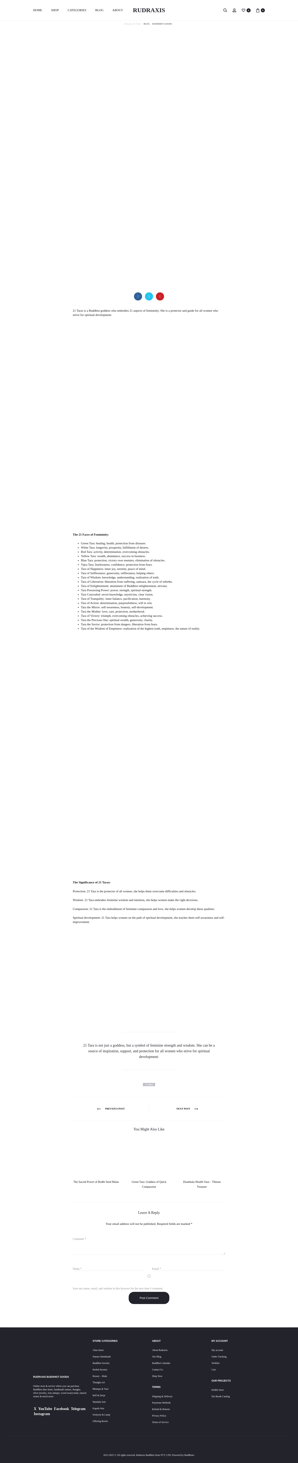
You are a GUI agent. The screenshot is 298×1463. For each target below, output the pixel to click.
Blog (99, 10)
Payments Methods (161, 1402)
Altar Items (98, 1350)
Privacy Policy (159, 1415)
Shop (55, 10)
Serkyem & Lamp (101, 1414)
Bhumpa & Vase (101, 1388)
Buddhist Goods (162, 24)
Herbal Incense (100, 1369)
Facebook (61, 1409)
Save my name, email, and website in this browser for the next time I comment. (118, 1288)
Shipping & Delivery (162, 1396)
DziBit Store (218, 1389)
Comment (79, 1238)
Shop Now (157, 1376)
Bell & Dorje (99, 1395)
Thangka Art (99, 1382)
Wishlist (216, 1363)
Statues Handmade (102, 1356)
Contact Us (157, 1369)
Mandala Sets (99, 1401)
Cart (214, 1369)
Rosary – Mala (100, 1376)
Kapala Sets (98, 1408)
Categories (77, 10)
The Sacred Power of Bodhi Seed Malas (96, 1181)
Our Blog (156, 1356)
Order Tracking (219, 1356)
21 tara (149, 1085)
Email (156, 1268)
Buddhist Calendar (161, 1363)
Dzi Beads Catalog (221, 1396)
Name (77, 1268)
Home (37, 10)
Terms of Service (160, 1422)
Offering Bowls (100, 1421)
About (117, 10)
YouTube (45, 1409)
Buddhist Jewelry (101, 1363)
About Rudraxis (159, 1350)
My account (217, 1350)
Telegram (78, 1409)
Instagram (42, 1414)
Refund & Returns (161, 1409)
